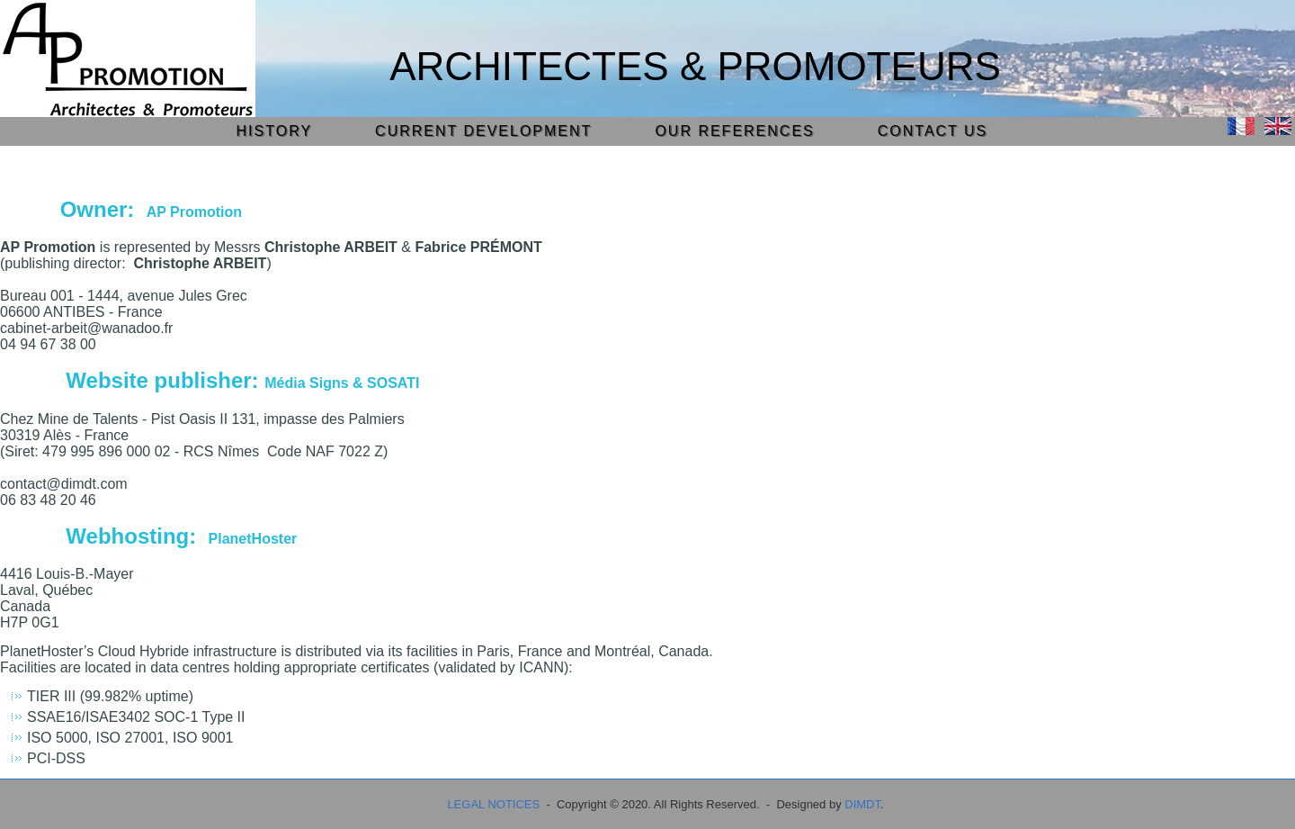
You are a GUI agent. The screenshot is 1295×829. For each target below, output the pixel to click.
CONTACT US (933, 131)
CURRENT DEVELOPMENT (483, 131)
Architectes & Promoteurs (695, 66)
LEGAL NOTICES (493, 804)
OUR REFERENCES (734, 131)
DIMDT (862, 804)
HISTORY (275, 131)
